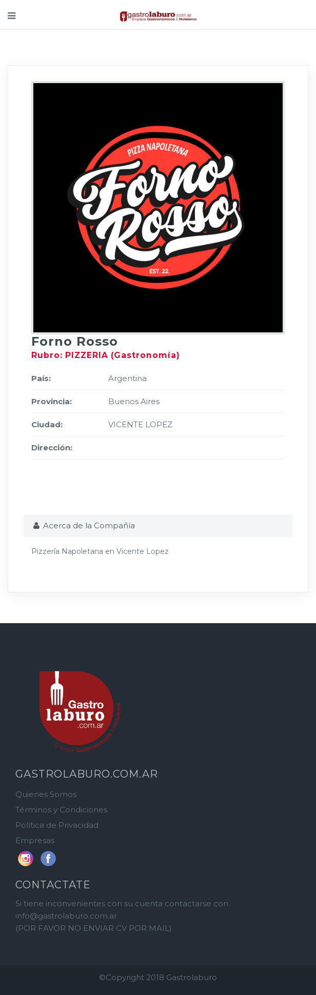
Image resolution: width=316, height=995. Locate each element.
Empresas (34, 840)
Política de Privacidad (56, 825)
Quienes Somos (45, 794)
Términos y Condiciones (61, 809)
